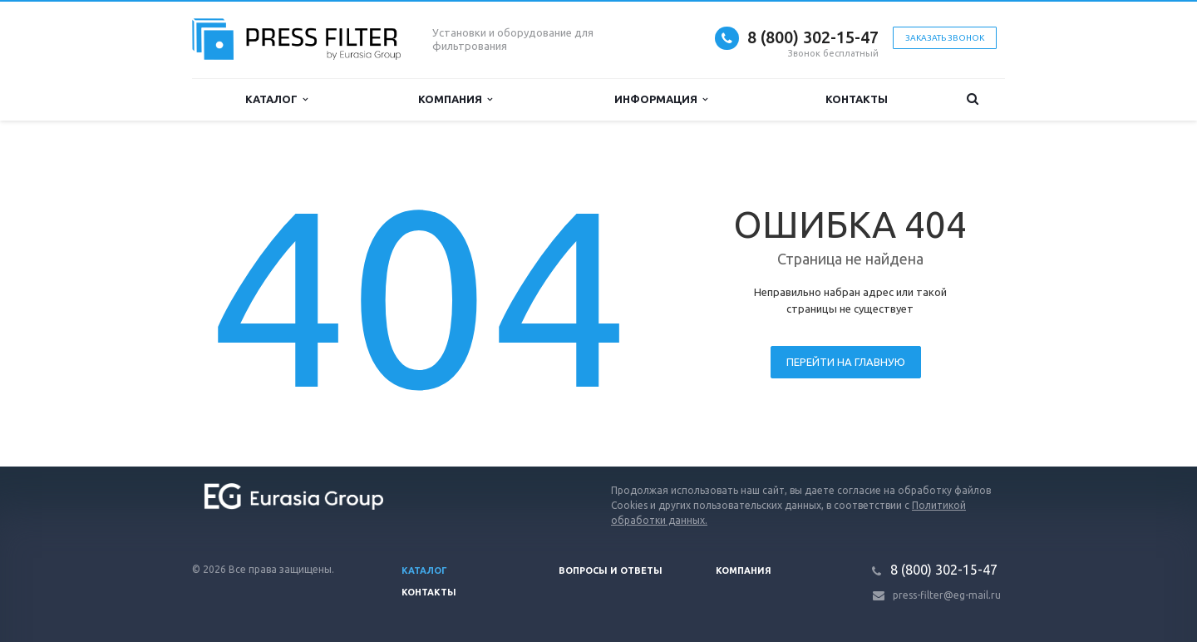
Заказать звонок (944, 37)
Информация (660, 99)
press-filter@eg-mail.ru (947, 595)
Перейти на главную (845, 362)
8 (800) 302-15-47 (813, 37)
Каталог (276, 99)
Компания (455, 99)
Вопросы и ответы (611, 570)
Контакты (856, 99)
